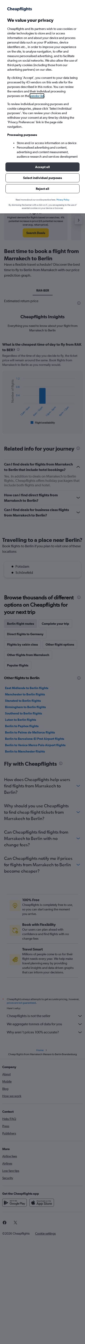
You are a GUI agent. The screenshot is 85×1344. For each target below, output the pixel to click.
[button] (42, 166)
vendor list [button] (37, 96)
